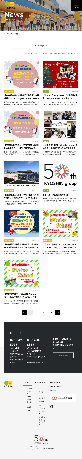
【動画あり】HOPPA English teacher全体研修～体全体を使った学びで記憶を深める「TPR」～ (60, 146)
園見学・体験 (47, 54)
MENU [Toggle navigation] (77, 7)
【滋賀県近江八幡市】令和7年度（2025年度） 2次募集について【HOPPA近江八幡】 (21, 196)
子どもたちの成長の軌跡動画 (42, 420)
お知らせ (17, 34)
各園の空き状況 (56, 386)
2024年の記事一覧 (41, 46)
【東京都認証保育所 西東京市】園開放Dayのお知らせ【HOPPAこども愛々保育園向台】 (21, 146)
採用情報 (53, 390)
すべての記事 (27, 54)
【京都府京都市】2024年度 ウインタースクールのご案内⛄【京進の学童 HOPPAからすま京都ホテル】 (60, 246)
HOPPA (26, 382)
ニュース (37, 54)
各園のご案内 (63, 355)
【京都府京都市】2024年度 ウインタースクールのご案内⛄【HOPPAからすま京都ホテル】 (21, 296)
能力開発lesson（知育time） (42, 402)
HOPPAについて (29, 391)
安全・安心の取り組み (29, 400)
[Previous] (24, 312)
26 (51, 312)
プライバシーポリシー (34, 446)
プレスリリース (72, 54)
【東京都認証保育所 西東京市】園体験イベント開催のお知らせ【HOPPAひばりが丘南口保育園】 (21, 246)
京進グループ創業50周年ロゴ (55, 194)
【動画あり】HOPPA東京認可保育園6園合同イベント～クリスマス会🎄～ (60, 97)
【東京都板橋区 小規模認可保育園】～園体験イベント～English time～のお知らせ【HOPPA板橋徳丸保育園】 (21, 97)
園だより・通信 (59, 54)
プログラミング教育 (42, 411)
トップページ (8, 34)
